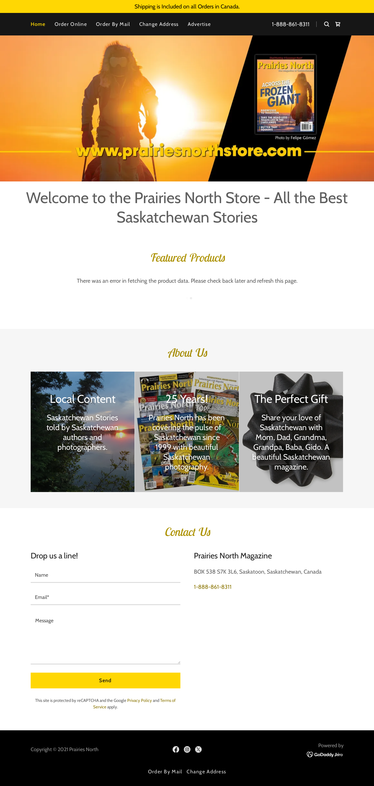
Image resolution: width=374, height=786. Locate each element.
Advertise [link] (199, 24)
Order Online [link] (71, 24)
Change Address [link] (159, 24)
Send (105, 680)
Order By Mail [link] (113, 24)
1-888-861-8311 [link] (291, 24)
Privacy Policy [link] (139, 700)
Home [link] (38, 24)
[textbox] (105, 575)
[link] (338, 24)
